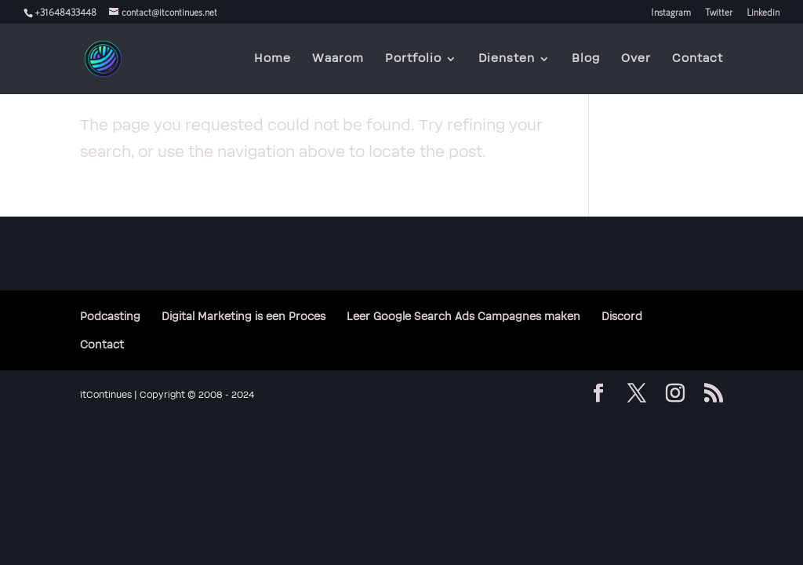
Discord (621, 317)
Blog (586, 59)
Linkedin (763, 12)
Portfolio (413, 59)
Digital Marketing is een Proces (243, 317)
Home (272, 59)
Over (636, 59)
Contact (697, 59)
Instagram (671, 12)
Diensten (506, 59)
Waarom (338, 59)
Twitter (718, 12)
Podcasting (110, 317)
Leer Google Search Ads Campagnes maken (463, 317)
